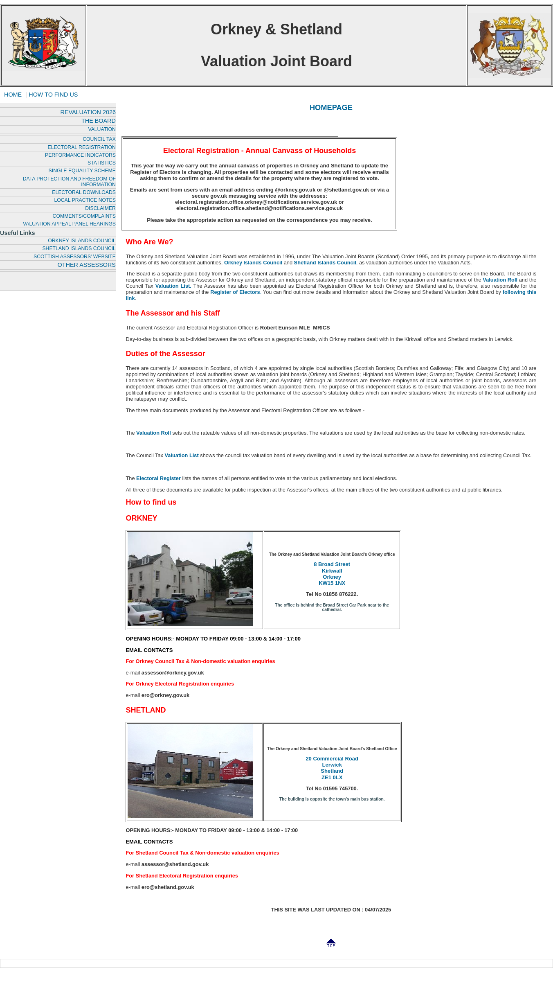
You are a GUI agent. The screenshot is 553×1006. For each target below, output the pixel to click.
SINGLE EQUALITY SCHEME (82, 171)
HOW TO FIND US (53, 94)
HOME (13, 94)
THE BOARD (98, 120)
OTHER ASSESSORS (87, 265)
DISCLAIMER (100, 208)
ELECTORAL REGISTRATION (82, 147)
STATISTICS (102, 163)
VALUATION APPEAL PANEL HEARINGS (69, 224)
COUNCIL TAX (99, 139)
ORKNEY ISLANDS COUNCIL (82, 241)
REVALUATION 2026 (87, 112)
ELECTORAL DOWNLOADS (84, 192)
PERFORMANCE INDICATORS (80, 155)
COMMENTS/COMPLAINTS (84, 216)
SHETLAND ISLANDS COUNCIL (78, 248)
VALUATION (102, 129)
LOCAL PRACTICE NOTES (84, 200)
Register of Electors (235, 292)
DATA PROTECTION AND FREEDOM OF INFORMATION (69, 181)
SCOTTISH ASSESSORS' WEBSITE (75, 256)
